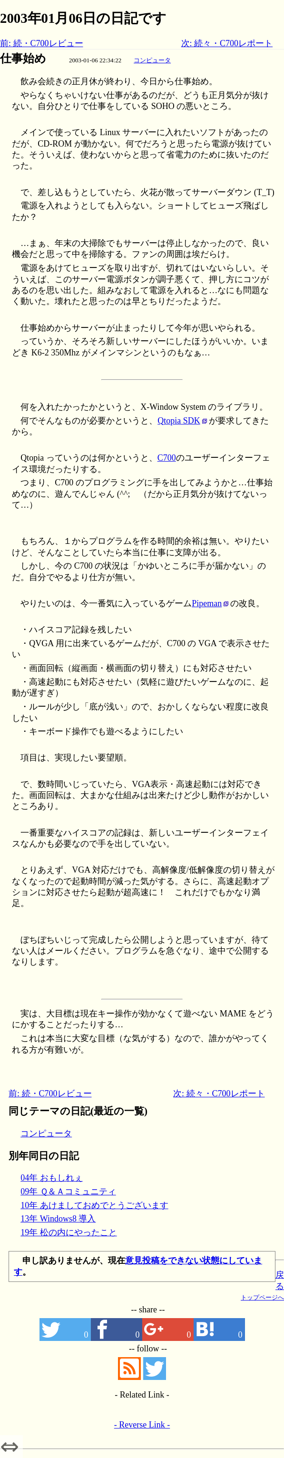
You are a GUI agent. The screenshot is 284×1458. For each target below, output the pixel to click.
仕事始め (23, 58)
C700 (166, 458)
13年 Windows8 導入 (58, 1218)
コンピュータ (152, 60)
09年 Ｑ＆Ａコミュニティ (68, 1191)
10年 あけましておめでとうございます (94, 1205)
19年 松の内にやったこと (68, 1232)
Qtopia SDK (178, 420)
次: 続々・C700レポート (227, 43)
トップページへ (262, 1297)
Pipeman (207, 603)
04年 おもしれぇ (51, 1177)
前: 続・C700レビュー (41, 43)
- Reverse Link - (142, 1424)
